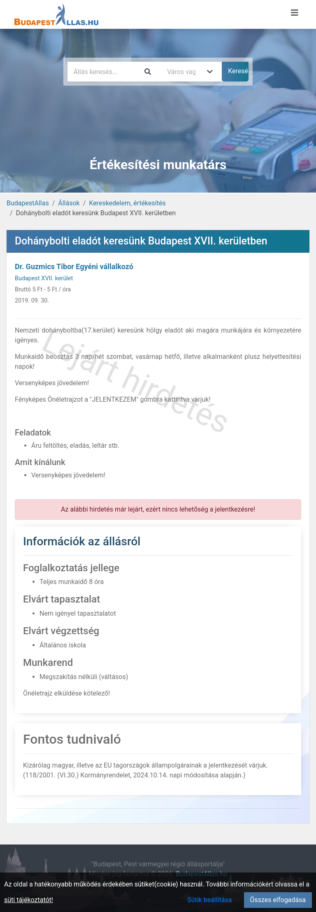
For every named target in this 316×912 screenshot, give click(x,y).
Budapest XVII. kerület (44, 278)
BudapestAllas (28, 203)
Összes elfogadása (278, 900)
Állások (68, 203)
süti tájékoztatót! (28, 900)
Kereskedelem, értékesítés (127, 203)
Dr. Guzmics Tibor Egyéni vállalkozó (74, 266)
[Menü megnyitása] (295, 13)
